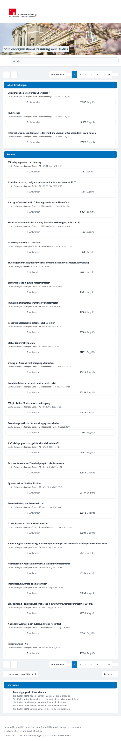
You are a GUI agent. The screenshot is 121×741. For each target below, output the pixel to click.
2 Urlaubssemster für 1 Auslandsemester (28, 523)
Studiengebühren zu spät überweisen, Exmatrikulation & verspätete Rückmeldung (48, 262)
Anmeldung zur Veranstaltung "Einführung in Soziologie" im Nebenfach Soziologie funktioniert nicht (57, 543)
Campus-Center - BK (32, 186)
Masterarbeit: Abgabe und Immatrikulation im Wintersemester (39, 563)
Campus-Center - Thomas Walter (38, 246)
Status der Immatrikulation (21, 343)
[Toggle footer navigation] (4, 718)
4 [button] (91, 74)
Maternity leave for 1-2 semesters (24, 242)
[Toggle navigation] (117, 11)
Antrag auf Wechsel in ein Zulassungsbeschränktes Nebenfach (38, 202)
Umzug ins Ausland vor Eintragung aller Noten (31, 363)
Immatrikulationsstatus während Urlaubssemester (33, 302)
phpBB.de (37, 731)
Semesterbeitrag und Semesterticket (26, 503)
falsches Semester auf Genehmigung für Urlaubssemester (36, 463)
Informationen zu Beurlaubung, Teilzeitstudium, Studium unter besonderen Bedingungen (52, 133)
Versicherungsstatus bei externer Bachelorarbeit (31, 322)
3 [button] (85, 74)
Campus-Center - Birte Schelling (37, 96)
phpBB (19, 727)
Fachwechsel (14, 113)
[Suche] (109, 61)
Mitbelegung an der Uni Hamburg (24, 162)
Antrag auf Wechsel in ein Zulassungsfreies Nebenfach (34, 623)
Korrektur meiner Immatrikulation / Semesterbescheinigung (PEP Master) (44, 222)
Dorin (26, 266)
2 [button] (80, 74)
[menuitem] (10, 735)
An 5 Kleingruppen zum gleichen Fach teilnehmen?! (33, 443)
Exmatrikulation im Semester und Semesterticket (32, 383)
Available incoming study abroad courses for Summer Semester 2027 (41, 182)
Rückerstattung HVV (18, 644)
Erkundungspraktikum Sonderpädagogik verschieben (34, 423)
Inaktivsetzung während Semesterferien (27, 583)
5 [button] (97, 74)
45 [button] (109, 74)
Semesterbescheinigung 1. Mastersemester (29, 282)
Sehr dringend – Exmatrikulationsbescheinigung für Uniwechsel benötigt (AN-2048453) (51, 603)
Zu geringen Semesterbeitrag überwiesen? (29, 92)
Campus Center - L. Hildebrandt (37, 206)
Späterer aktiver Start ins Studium (24, 483)
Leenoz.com (75, 727)
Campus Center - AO (32, 165)
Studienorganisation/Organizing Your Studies (36, 49)
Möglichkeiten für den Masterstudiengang (29, 403)
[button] (115, 74)
